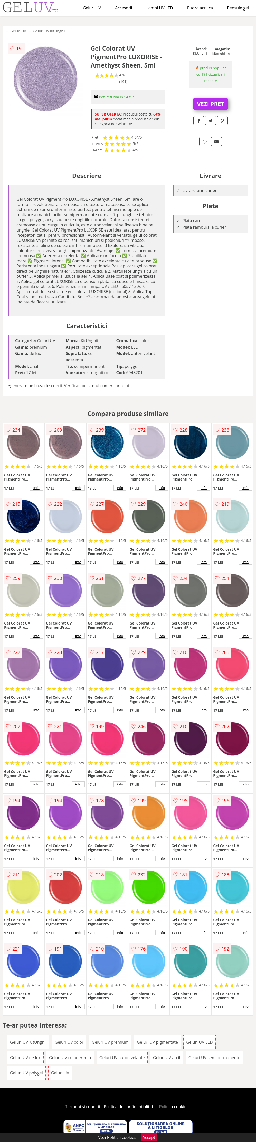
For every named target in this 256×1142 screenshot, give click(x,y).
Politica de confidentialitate (130, 1106)
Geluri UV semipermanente (214, 1057)
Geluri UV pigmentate (157, 1042)
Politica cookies (173, 1106)
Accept (149, 1137)
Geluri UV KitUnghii (49, 30)
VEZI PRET (210, 104)
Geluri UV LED (199, 1042)
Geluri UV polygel (26, 1073)
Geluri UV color (69, 1042)
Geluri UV (92, 8)
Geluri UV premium (110, 1042)
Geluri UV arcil (166, 1057)
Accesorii (123, 8)
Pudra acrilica (200, 8)
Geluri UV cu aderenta (70, 1057)
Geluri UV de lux (25, 1057)
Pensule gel (238, 8)
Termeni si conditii (82, 1106)
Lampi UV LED (159, 8)
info (36, 487)
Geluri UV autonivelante (122, 1057)
